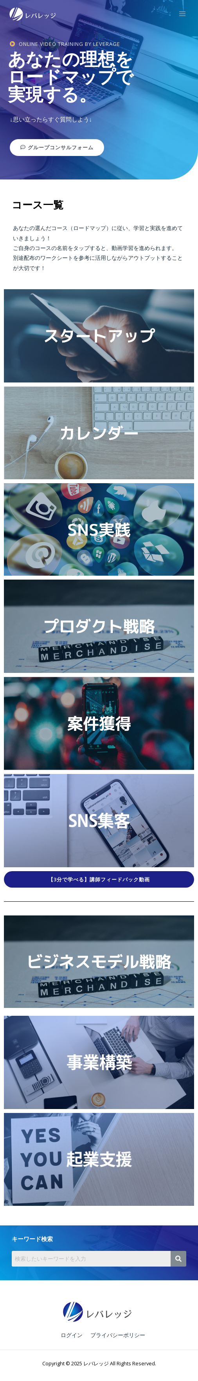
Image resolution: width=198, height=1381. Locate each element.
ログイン (72, 1335)
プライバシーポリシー (117, 1335)
